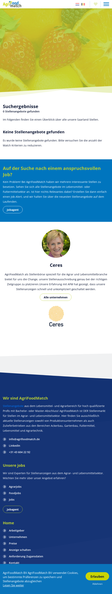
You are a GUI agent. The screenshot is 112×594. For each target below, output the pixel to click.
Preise (13, 543)
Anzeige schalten (20, 550)
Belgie (83, 4)
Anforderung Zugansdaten (26, 556)
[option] (56, 317)
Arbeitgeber (16, 530)
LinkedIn (14, 445)
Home (8, 522)
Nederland (77, 4)
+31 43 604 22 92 (19, 452)
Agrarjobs (15, 486)
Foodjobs (15, 493)
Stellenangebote (13, 406)
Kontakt (14, 563)
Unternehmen (18, 537)
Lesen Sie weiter (13, 585)
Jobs (11, 499)
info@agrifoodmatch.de (24, 439)
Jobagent (13, 210)
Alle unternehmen (56, 297)
